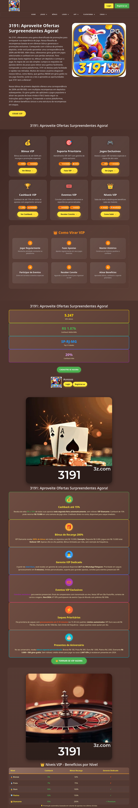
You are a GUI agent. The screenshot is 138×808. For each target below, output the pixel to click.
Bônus (54, 14)
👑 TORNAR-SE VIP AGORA (69, 662)
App (75, 14)
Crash (102, 14)
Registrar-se (122, 6)
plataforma (88, 14)
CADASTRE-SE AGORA (69, 371)
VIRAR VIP (17, 113)
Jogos (43, 14)
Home (33, 14)
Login (109, 6)
